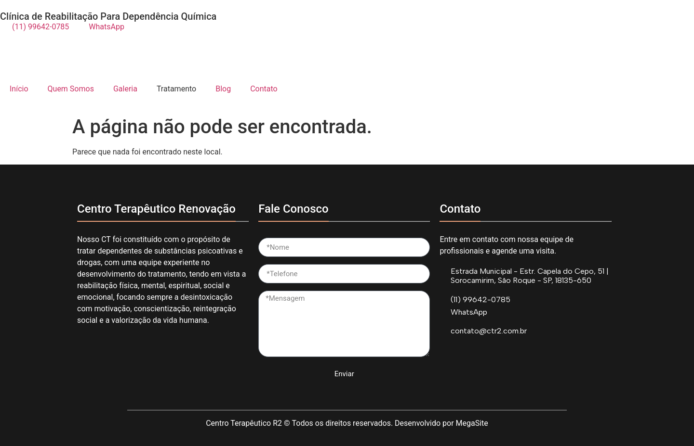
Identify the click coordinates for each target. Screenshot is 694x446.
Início (19, 88)
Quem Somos (71, 88)
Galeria (125, 88)
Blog (223, 88)
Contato (264, 88)
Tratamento (176, 88)
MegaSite (472, 423)
